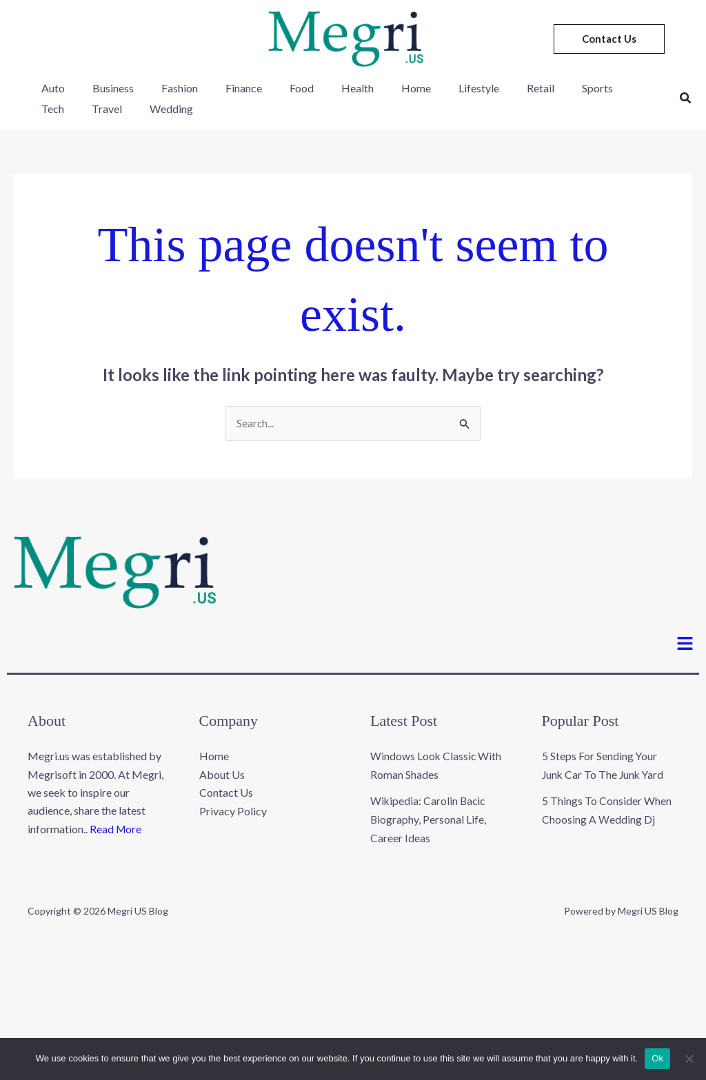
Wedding (112, 108)
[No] (689, 1059)
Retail (493, 87)
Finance (224, 87)
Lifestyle (437, 87)
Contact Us (226, 792)
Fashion (166, 87)
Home (380, 87)
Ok (657, 1058)
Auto (50, 87)
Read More (116, 829)
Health (327, 87)
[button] (609, 39)
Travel (54, 108)
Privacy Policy (233, 810)
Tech (594, 87)
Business (104, 87)
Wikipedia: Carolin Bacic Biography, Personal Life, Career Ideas (428, 819)
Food (277, 87)
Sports (545, 87)
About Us (222, 775)
